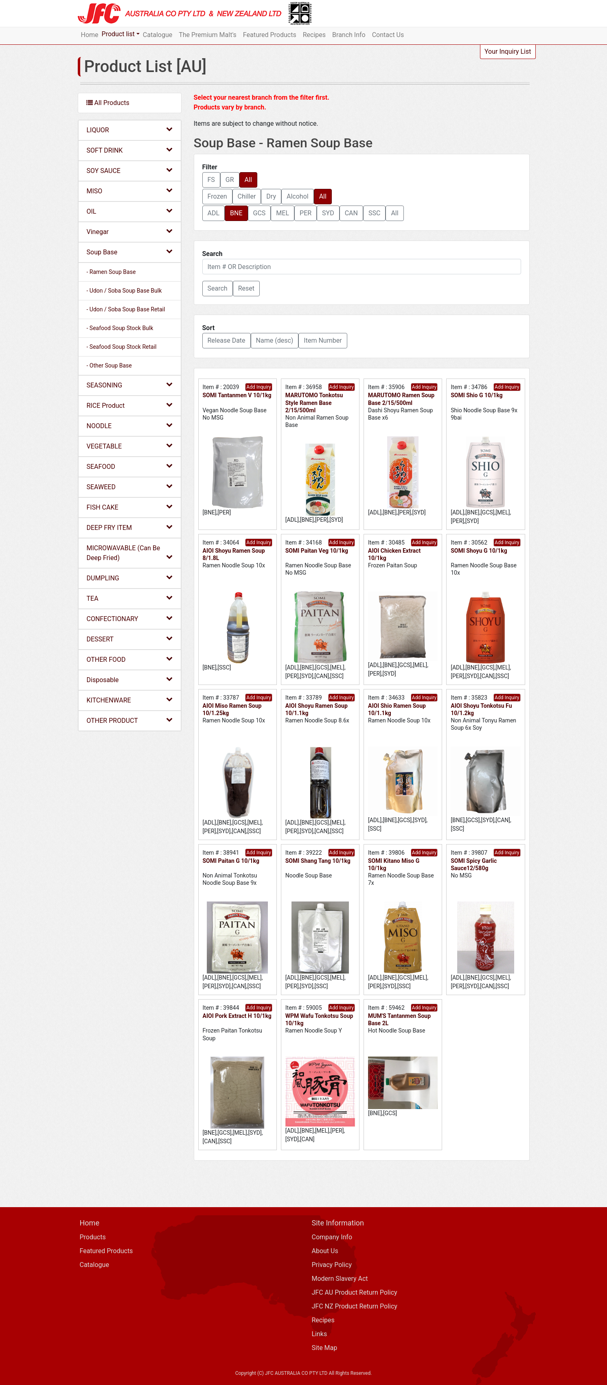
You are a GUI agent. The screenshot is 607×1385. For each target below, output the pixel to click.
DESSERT (130, 639)
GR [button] (230, 180)
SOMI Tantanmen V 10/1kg (237, 395)
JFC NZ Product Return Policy (354, 1306)
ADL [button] (214, 213)
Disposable (130, 679)
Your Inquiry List (507, 51)
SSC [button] (374, 213)
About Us (325, 1251)
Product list (118, 34)
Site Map (324, 1348)
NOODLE (130, 425)
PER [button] (305, 213)
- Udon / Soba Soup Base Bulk (124, 290)
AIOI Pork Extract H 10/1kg (237, 1016)
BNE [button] (236, 213)
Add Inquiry (258, 387)
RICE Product (130, 405)
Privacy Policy (332, 1265)
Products (93, 1237)
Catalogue (157, 35)
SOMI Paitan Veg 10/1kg (316, 550)
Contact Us (388, 35)
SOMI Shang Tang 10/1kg (318, 861)
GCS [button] (259, 213)
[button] (217, 288)
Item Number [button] (323, 340)
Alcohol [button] (298, 196)
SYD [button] (328, 213)
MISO (130, 190)
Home (90, 35)
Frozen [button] (217, 196)
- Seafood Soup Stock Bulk (120, 328)
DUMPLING (130, 577)
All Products (107, 103)
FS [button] (211, 180)
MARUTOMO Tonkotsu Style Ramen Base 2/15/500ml (314, 402)
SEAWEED (130, 486)
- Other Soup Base (109, 365)
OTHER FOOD (130, 659)
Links (319, 1334)
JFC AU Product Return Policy (354, 1292)
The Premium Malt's (208, 35)
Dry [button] (271, 196)
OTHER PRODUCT (130, 720)
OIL (130, 211)
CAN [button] (351, 213)
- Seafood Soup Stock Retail (122, 347)
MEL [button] (282, 213)
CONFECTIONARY (130, 618)
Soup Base (130, 251)
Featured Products (269, 35)
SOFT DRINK (130, 150)
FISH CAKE (130, 507)
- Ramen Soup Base (111, 272)
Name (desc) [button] (275, 340)
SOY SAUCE (130, 170)
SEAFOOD (130, 466)
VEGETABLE (130, 446)
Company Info (332, 1237)
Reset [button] (246, 288)
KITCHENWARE (130, 700)
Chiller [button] (247, 196)
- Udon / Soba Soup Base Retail (126, 309)
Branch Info (349, 35)
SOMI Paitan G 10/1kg (231, 861)
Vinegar (130, 231)
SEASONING (130, 385)
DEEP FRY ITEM (130, 527)
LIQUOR (130, 129)
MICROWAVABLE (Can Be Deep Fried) (130, 553)
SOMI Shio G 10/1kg (476, 395)
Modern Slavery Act (340, 1278)
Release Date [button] (226, 340)
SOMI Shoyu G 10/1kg (479, 550)
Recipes (314, 35)
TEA (130, 598)
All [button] (248, 180)
